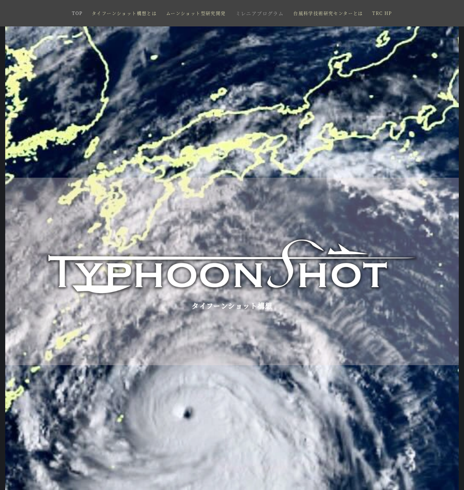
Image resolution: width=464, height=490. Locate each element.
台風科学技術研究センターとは (328, 13)
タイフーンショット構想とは (124, 13)
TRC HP (382, 13)
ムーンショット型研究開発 (196, 13)
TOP (77, 13)
